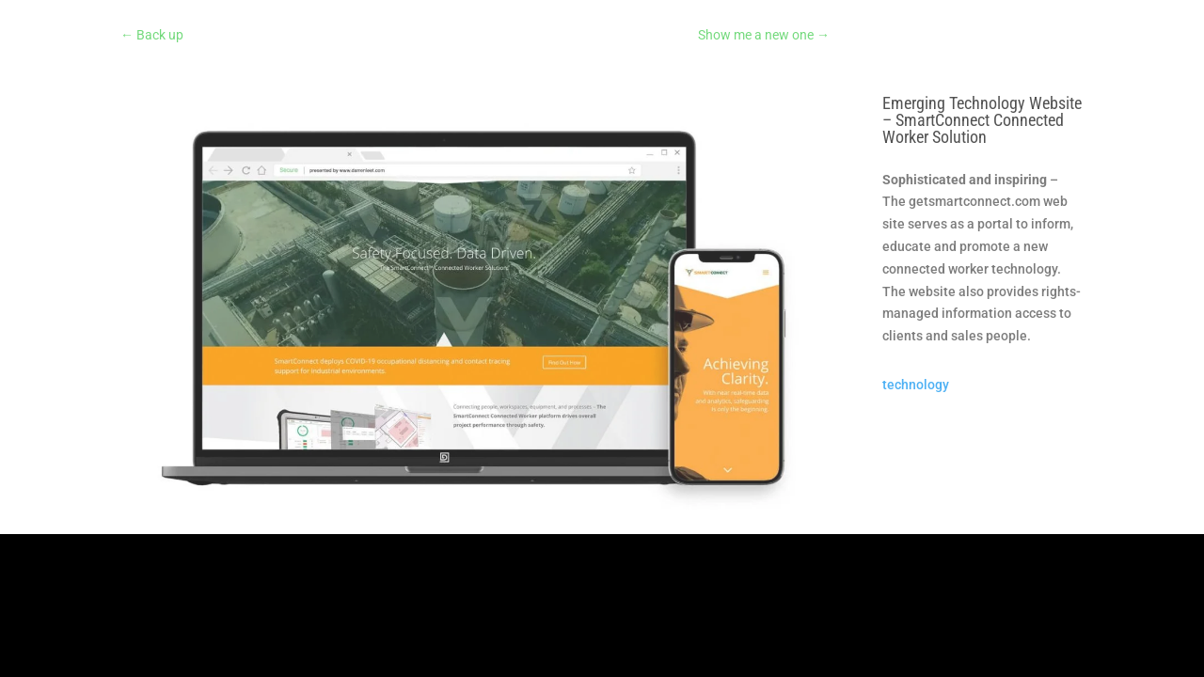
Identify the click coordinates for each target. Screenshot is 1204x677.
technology (915, 384)
